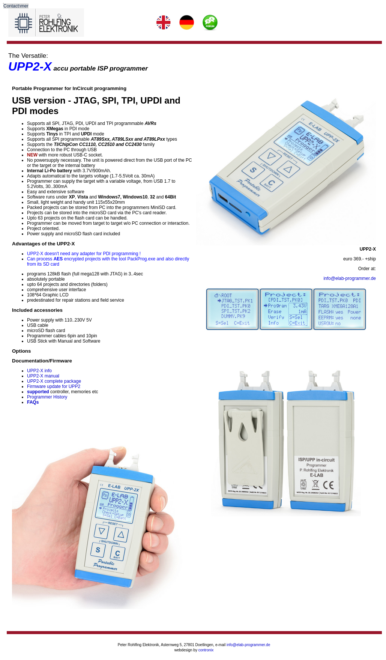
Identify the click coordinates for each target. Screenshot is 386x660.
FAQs (33, 402)
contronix (206, 650)
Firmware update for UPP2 (53, 386)
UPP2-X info (39, 370)
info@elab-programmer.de (349, 278)
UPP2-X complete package (54, 381)
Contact (11, 6)
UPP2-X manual (43, 376)
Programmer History (47, 397)
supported (38, 391)
